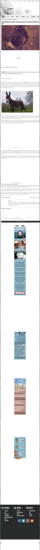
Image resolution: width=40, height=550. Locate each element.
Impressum (6, 525)
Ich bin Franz (20, 261)
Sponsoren (6, 531)
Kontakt (30, 525)
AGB (5, 523)
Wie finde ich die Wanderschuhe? (22, 448)
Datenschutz (7, 526)
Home (8, 16)
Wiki (28, 16)
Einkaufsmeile (33, 16)
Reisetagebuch (23, 16)
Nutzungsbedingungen (9, 528)
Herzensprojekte (20, 523)
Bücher (18, 525)
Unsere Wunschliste (20, 526)
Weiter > (23, 227)
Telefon (30, 526)
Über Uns (12, 16)
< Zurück (16, 227)
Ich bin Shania (20, 251)
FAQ (29, 523)
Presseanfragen (32, 521)
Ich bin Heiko (20, 241)
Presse (6, 530)
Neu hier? (17, 16)
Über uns (6, 521)
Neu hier (18, 521)
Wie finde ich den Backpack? (22, 455)
